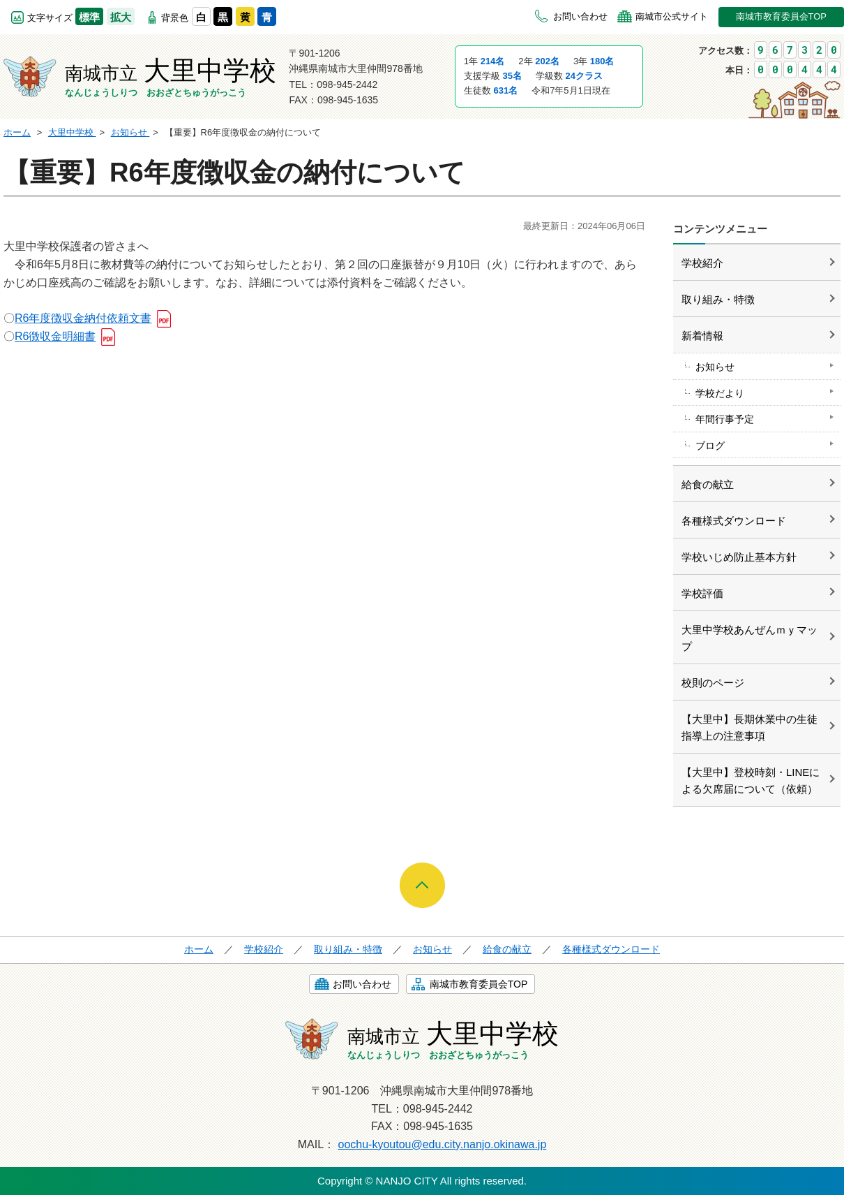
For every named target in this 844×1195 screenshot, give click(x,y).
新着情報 (702, 336)
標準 (89, 17)
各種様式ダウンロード (733, 521)
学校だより (719, 393)
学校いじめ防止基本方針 (739, 557)
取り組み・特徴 (718, 299)
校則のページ (712, 683)
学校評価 (702, 593)
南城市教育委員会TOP (781, 16)
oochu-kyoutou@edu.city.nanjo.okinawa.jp (442, 1144)
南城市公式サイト (671, 16)
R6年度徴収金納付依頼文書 (83, 318)
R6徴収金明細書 (55, 336)
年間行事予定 (724, 419)
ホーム (198, 949)
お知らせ (714, 366)
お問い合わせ (580, 16)
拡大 (120, 17)
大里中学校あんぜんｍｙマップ (749, 638)
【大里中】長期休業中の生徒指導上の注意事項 (749, 727)
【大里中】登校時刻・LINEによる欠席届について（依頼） (750, 780)
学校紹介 (702, 263)
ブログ (710, 445)
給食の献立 (707, 484)
